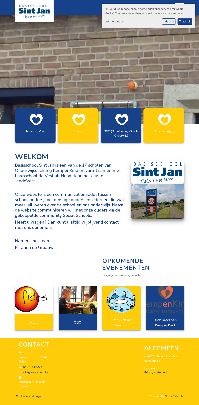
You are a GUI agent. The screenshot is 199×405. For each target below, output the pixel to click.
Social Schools (174, 396)
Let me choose (114, 22)
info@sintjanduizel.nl (36, 372)
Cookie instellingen (29, 396)
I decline (169, 22)
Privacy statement (155, 373)
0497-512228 (33, 367)
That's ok (185, 22)
